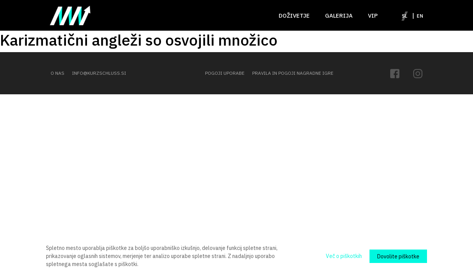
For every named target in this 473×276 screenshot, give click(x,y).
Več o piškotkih (344, 256)
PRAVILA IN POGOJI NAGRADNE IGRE (292, 73)
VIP (373, 15)
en (420, 16)
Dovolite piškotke (398, 256)
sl (404, 16)
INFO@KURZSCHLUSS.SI (99, 73)
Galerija (339, 15)
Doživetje (294, 15)
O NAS (57, 73)
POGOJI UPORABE (225, 73)
